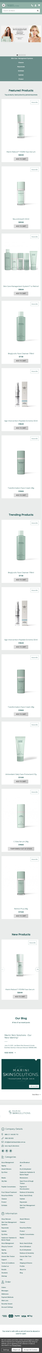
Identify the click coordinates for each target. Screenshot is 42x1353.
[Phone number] (32, 5)
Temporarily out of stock (21, 849)
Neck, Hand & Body (26, 1195)
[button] (21, 58)
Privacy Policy (16, 1345)
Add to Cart (21, 159)
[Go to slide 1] (17, 55)
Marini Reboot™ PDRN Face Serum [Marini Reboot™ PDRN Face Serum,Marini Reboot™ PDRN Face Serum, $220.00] (21, 152)
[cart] (39, 5)
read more (10, 1053)
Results (3, 1269)
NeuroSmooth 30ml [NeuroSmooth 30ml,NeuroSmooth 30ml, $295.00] (21, 219)
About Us (23, 1269)
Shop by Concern (7, 1246)
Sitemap (4, 1276)
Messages (4, 1291)
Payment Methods (7, 1297)
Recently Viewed (6, 1304)
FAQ (21, 1260)
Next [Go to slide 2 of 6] (37, 969)
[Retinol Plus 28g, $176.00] (21, 882)
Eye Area (4, 1172)
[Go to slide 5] (24, 55)
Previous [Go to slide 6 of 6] (2, 969)
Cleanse (21, 62)
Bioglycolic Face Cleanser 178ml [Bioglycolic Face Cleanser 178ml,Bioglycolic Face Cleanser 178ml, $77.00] (21, 354)
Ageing (3, 1166)
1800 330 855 (9, 1138)
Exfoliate (21, 71)
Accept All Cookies (30, 1350)
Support (4, 1260)
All (20, 1166)
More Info (35, 101)
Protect (21, 79)
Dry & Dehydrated (25, 1169)
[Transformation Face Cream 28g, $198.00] (21, 461)
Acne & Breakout (25, 1246)
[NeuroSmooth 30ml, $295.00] (21, 192)
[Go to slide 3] (21, 55)
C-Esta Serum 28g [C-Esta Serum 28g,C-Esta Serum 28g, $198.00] (21, 842)
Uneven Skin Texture (8, 1256)
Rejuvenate (21, 66)
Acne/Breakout (25, 1162)
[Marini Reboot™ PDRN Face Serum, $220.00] (21, 125)
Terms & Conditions (8, 1263)
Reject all (16, 1350)
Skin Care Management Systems (22, 58)
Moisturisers (24, 1178)
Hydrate (21, 75)
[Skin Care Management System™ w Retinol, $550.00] (21, 259)
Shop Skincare (6, 1219)
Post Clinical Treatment (9, 1192)
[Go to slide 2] (19, 55)
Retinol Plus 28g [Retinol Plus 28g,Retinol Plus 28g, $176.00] (21, 909)
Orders (3, 1287)
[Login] (36, 5)
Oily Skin (4, 1181)
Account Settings (7, 1307)
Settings (6, 1350)
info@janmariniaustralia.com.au (15, 1142)
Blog (21, 1273)
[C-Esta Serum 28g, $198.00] (21, 814)
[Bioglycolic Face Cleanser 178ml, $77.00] (21, 326)
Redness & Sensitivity (27, 1192)
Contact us (5, 1266)
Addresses (5, 1294)
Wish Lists (4, 1300)
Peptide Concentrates (8, 1187)
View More (36, 1094)
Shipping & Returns (26, 1263)
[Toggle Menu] (3, 5)
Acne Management (7, 1162)
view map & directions (12, 1146)
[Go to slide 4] (22, 55)
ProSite (22, 1266)
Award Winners (6, 1169)
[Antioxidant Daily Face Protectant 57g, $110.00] (21, 747)
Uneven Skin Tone (25, 1256)
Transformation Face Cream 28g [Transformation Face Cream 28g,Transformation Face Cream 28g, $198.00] (21, 488)
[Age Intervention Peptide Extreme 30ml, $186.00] (21, 394)
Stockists (4, 1273)
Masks (3, 1178)
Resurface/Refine (7, 1195)
